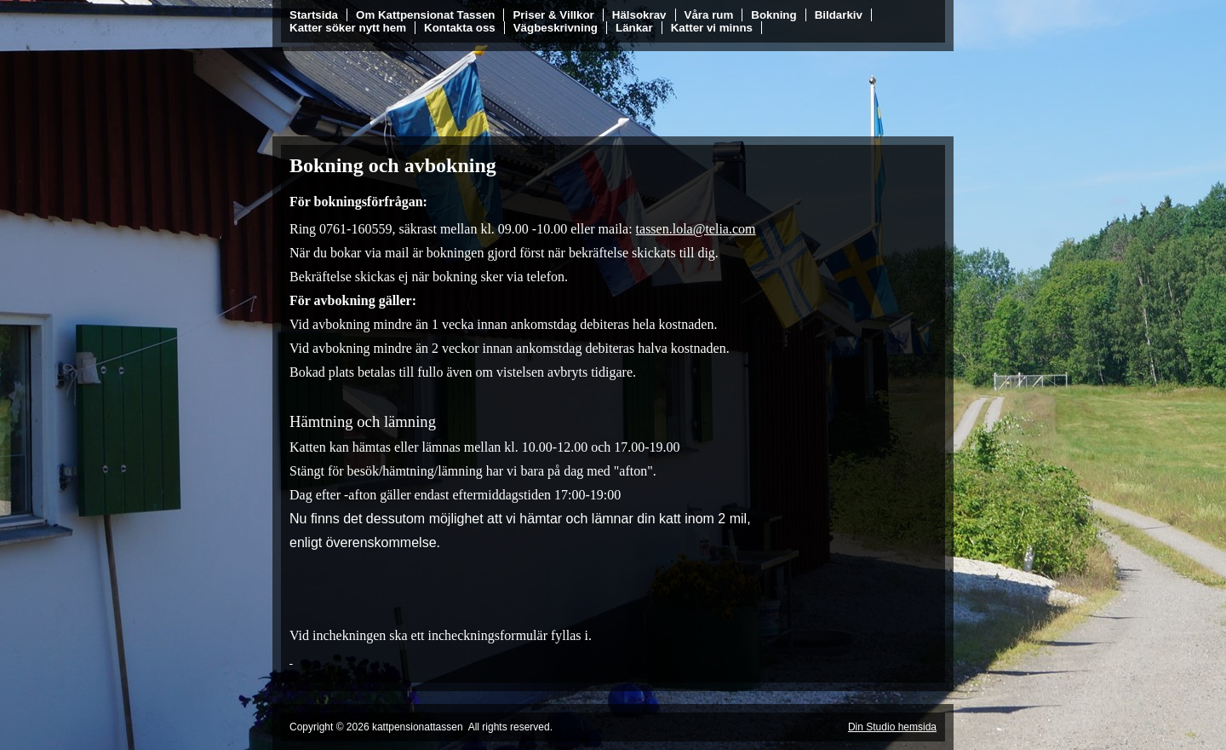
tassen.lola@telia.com (696, 229)
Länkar (634, 27)
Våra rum (709, 15)
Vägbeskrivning (555, 27)
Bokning (773, 15)
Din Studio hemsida (892, 727)
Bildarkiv (838, 15)
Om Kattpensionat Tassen (425, 15)
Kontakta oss (460, 27)
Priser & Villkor (553, 15)
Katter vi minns (712, 27)
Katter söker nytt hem (347, 27)
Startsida (313, 15)
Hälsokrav (639, 15)
